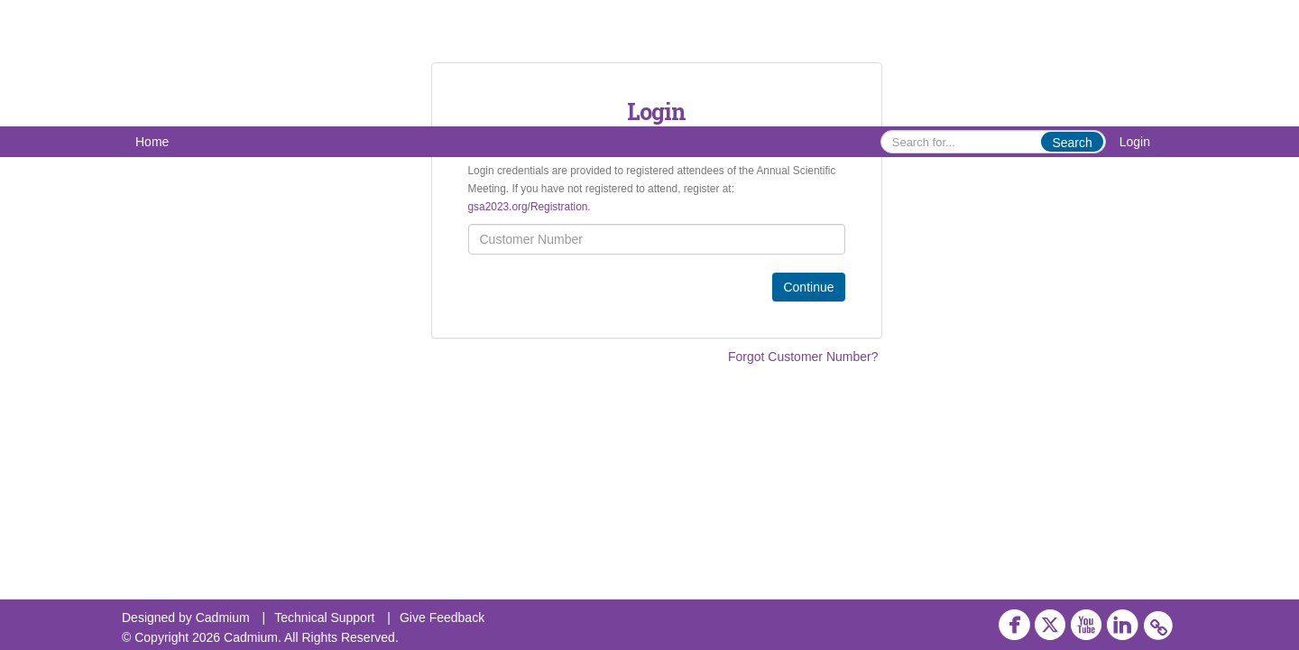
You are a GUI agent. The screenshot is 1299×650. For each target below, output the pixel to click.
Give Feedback (442, 617)
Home (152, 142)
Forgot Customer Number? (803, 356)
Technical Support (324, 617)
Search (1072, 142)
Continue (808, 287)
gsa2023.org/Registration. (529, 206)
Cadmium (223, 617)
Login (1134, 142)
